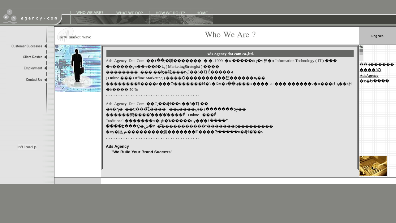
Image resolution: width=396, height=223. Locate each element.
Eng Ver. (377, 36)
